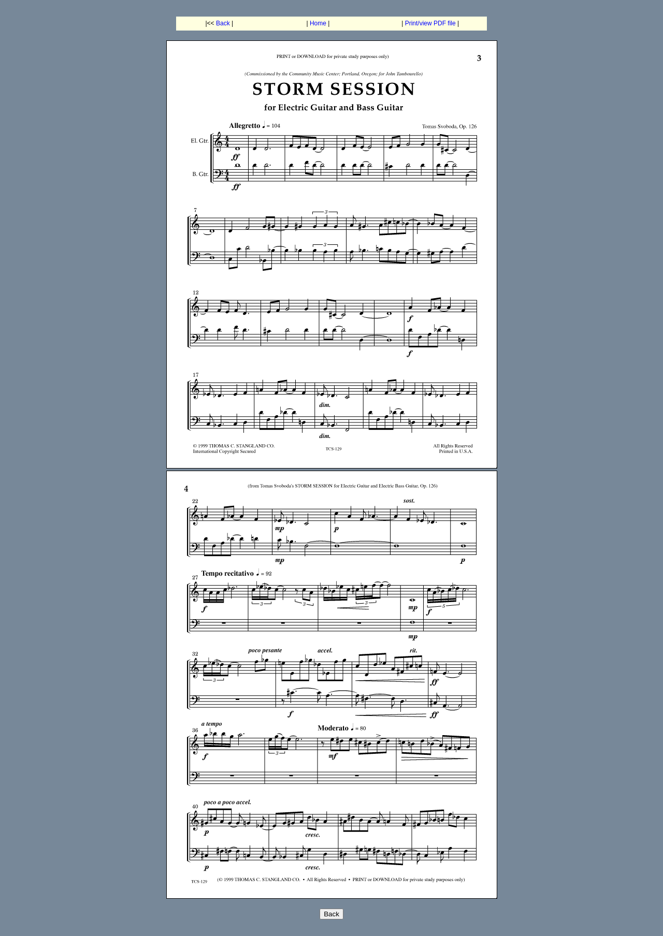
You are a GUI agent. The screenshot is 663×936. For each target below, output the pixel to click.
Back (223, 23)
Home (318, 23)
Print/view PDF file (430, 23)
